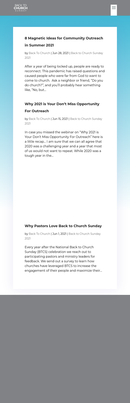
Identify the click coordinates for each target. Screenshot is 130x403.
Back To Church (39, 53)
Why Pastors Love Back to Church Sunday (63, 226)
